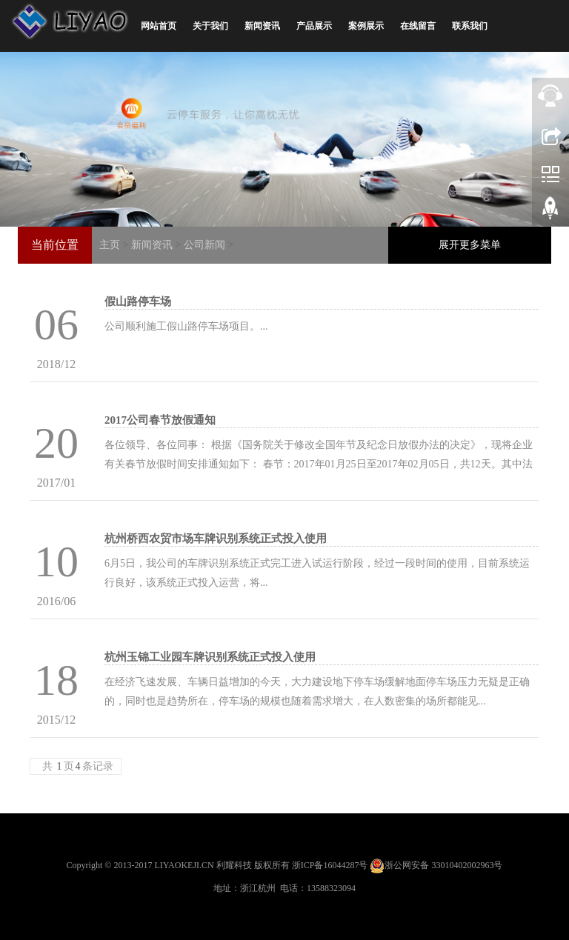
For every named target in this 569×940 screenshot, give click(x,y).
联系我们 (470, 26)
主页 (109, 244)
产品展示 (314, 26)
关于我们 (210, 26)
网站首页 (158, 26)
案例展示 (366, 26)
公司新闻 (204, 244)
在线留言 (418, 26)
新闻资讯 (262, 26)
